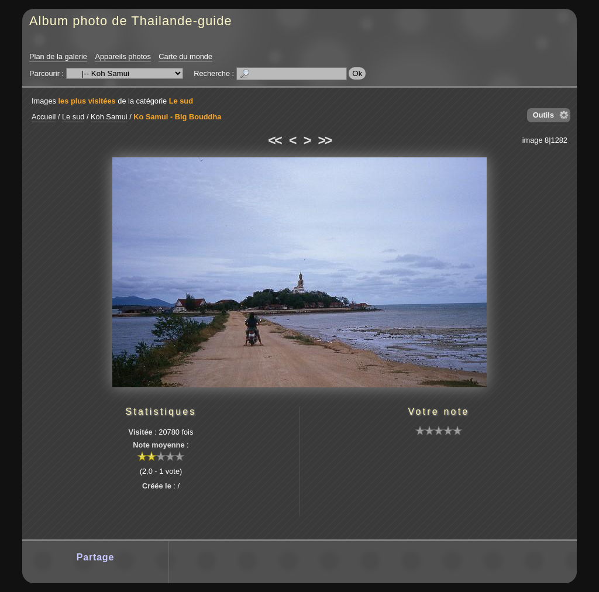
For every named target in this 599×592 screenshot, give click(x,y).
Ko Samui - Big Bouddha (177, 116)
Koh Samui (109, 116)
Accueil (44, 116)
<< (274, 140)
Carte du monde (185, 56)
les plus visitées (87, 101)
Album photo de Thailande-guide (130, 20)
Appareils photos (122, 56)
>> (324, 140)
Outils (543, 115)
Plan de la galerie (58, 56)
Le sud (181, 101)
